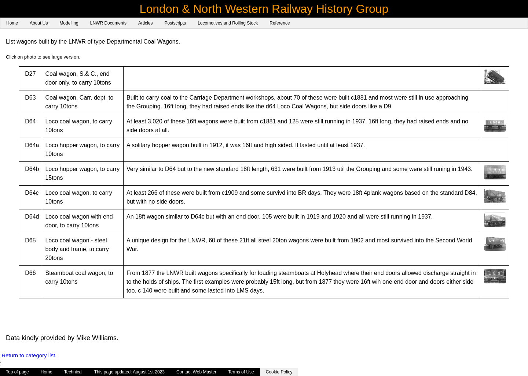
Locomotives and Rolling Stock (228, 23)
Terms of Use (241, 372)
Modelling (68, 23)
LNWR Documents (108, 23)
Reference (280, 23)
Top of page (17, 372)
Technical (73, 372)
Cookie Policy (279, 372)
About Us (39, 23)
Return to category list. (28, 355)
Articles (145, 23)
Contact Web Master (196, 372)
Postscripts (175, 23)
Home (12, 23)
